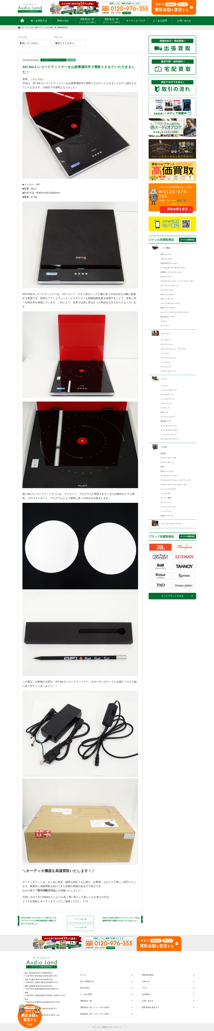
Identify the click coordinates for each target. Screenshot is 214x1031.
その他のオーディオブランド (53, 60)
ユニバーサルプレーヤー (170, 303)
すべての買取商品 (187, 240)
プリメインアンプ (167, 417)
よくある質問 (160, 20)
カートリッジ (165, 502)
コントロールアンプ (168, 426)
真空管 (163, 453)
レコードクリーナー (168, 507)
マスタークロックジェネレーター (173, 485)
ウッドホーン (165, 340)
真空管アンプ (165, 421)
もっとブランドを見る (172, 596)
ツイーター (164, 353)
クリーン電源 (165, 498)
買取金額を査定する (150, 1007)
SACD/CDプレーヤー (169, 263)
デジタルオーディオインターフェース (175, 480)
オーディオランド (114, 1027)
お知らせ (146, 981)
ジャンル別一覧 (80, 927)
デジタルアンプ (166, 395)
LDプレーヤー (166, 277)
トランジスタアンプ (168, 390)
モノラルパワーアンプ (169, 439)
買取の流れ (63, 20)
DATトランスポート (168, 308)
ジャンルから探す (32, 27)
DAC (162, 467)
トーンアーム (165, 511)
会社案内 (146, 994)
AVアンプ (164, 412)
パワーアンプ (165, 403)
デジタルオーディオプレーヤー (172, 268)
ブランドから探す (46, 27)
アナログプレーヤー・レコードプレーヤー (177, 281)
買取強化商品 (148, 975)
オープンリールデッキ (169, 286)
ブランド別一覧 (80, 919)
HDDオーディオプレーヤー (171, 272)
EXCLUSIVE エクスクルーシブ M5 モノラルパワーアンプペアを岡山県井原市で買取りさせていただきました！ (38, 921)
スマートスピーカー (168, 371)
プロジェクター (166, 259)
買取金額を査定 (177, 209)
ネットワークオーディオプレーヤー (174, 312)
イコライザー (165, 493)
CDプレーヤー (166, 254)
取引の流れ (85, 988)
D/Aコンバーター (167, 471)
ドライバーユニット (168, 358)
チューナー (164, 326)
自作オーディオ (166, 516)
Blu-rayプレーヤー (167, 317)
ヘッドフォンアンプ (168, 435)
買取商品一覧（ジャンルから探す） (95, 1007)
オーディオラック (167, 462)
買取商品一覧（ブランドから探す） (95, 1014)
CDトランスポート (168, 294)
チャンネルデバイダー (169, 430)
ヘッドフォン (165, 362)
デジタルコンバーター (169, 476)
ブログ (145, 988)
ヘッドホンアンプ (167, 399)
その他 (71, 60)
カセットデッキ (166, 299)
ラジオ (163, 321)
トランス (164, 386)
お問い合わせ (184, 20)
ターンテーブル (166, 290)
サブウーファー (166, 344)
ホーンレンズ (165, 367)
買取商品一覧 (87, 20)
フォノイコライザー (168, 489)
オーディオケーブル (168, 458)
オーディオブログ (135, 20)
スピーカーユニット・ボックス (172, 349)
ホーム (83, 975)
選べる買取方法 (38, 20)
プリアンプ (164, 408)
